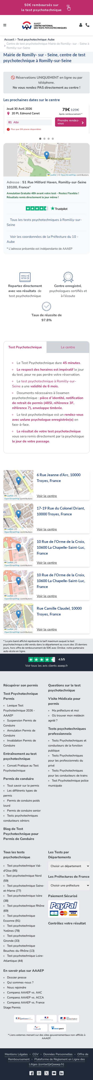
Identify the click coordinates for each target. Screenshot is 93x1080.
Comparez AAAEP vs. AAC (24, 992)
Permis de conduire (18, 779)
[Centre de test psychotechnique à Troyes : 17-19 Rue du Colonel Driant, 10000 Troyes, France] (46, 518)
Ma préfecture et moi (65, 710)
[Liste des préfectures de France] (69, 885)
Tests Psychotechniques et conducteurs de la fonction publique (67, 746)
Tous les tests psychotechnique (16, 855)
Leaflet (52, 175)
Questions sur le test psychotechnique (64, 688)
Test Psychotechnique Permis (20, 696)
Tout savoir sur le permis (23, 786)
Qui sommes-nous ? (20, 982)
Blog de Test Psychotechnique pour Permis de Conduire (21, 834)
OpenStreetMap (68, 175)
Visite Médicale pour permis (64, 701)
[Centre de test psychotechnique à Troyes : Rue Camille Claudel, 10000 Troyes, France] (46, 619)
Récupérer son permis (20, 685)
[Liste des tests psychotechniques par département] (69, 866)
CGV (36, 1054)
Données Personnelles (58, 1054)
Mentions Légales (16, 1054)
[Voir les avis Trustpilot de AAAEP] (46, 208)
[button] (46, 155)
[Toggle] (80, 25)
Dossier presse (16, 977)
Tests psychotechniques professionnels (67, 731)
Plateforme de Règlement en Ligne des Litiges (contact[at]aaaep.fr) (57, 1061)
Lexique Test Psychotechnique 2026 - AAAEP (19, 710)
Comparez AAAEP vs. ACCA (25, 997)
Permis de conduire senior (24, 811)
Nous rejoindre (16, 987)
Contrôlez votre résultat (67, 923)
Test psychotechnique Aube (36, 40)
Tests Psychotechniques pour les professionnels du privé (65, 761)
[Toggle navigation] (4, 25)
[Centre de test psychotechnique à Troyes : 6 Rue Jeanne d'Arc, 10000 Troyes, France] (46, 485)
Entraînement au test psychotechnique (19, 756)
